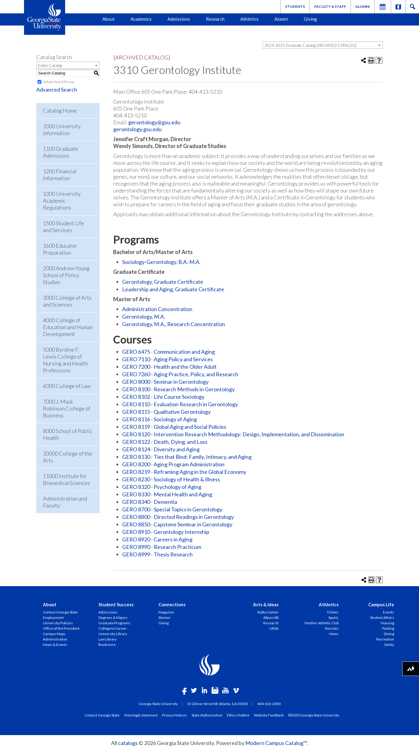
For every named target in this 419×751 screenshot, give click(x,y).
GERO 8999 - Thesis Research (157, 554)
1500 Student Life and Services (63, 226)
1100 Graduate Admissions (60, 152)
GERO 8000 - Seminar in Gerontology (165, 381)
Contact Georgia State (60, 612)
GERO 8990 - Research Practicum (161, 547)
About (108, 19)
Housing (387, 623)
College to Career (112, 628)
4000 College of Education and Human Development (68, 327)
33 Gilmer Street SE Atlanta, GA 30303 (217, 703)
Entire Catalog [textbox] (50, 65)
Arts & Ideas (266, 604)
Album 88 (271, 617)
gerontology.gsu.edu (137, 129)
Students (295, 6)
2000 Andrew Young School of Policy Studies (66, 275)
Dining (389, 633)
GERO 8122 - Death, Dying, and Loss (164, 441)
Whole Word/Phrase (59, 82)
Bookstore (107, 644)
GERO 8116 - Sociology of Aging (159, 419)
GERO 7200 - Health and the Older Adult (169, 366)
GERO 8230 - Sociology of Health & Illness (171, 479)
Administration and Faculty (65, 502)
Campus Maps (54, 633)
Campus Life (381, 604)
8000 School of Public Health (67, 434)
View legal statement (141, 715)
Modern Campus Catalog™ (276, 743)
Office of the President (61, 628)
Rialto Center (268, 612)
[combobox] (323, 45)
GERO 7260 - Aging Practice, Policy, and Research (180, 374)
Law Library (107, 639)
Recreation (385, 639)
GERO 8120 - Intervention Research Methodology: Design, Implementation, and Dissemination (233, 434)
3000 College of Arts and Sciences (67, 301)
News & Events (55, 644)
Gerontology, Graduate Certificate (162, 281)
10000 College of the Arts (67, 457)
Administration (55, 639)
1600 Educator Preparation (60, 249)
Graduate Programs (114, 623)
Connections (171, 604)
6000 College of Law (67, 386)
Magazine (166, 612)
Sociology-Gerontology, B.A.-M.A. (161, 262)
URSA (274, 628)
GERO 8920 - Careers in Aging (157, 539)
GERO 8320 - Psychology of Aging (161, 486)
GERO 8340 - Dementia (149, 501)
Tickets (333, 612)
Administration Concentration (157, 309)
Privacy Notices (174, 715)
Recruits (332, 628)
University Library (112, 633)
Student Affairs (382, 617)
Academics (141, 19)
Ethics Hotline (238, 715)
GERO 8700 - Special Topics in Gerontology (172, 509)
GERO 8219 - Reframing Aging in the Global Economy (184, 471)
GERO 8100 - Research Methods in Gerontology (178, 389)
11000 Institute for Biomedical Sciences (66, 479)
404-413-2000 (269, 703)
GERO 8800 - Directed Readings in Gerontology (178, 516)
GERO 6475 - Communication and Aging (168, 351)
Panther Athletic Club (322, 623)
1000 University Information (62, 129)
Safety (389, 644)
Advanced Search (56, 89)
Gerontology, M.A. (143, 316)
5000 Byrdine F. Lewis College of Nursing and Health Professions (65, 360)
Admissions (178, 19)
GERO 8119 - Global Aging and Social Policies (174, 426)
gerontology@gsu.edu (154, 122)
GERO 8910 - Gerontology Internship (165, 531)
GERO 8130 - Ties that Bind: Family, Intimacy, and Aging (187, 456)
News (334, 633)
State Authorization (206, 715)
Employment (53, 617)
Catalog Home (60, 110)
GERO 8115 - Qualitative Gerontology (166, 411)
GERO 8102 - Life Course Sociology (163, 396)
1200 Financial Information (60, 174)
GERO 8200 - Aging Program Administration (173, 464)
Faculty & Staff (330, 6)
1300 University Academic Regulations (62, 200)
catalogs (128, 743)
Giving (310, 19)
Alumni (362, 6)
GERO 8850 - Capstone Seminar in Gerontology (177, 524)
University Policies (58, 623)
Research (215, 19)
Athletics (249, 19)
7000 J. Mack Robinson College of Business (66, 408)
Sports (333, 617)
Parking (388, 628)
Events (388, 612)
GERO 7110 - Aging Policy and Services (167, 359)
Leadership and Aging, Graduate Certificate (173, 289)
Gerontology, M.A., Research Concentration (173, 324)
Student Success (116, 604)
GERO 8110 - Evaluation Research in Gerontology (180, 404)
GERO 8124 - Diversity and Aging (161, 449)
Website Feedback (269, 715)
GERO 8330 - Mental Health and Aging (167, 494)
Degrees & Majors (113, 617)
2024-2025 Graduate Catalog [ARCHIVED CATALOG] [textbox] (310, 45)
